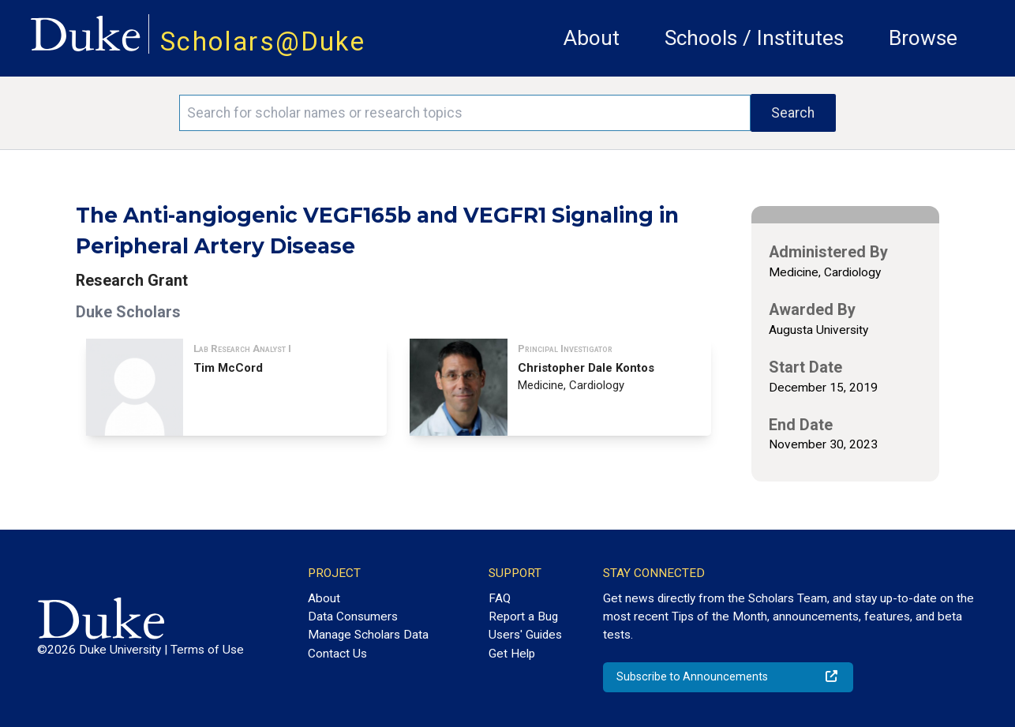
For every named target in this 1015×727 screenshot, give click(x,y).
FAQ (500, 598)
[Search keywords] (464, 113)
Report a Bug (523, 616)
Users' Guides (525, 635)
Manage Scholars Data (368, 635)
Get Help (512, 653)
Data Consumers (353, 616)
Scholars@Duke (262, 41)
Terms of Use (207, 650)
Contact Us (337, 653)
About (592, 38)
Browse (923, 38)
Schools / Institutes (754, 38)
